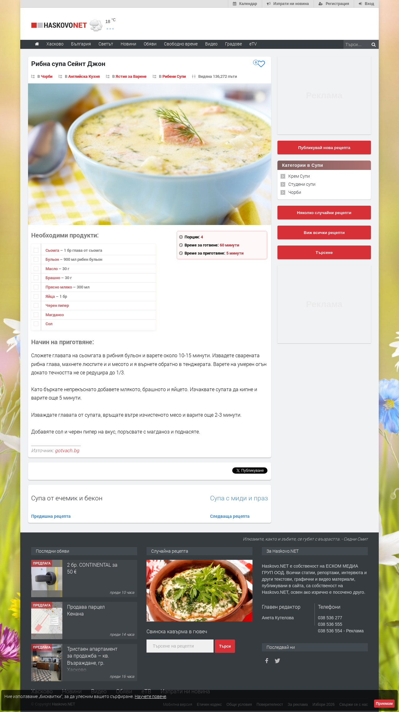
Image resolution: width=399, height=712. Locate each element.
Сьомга (53, 250)
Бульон (53, 259)
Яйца (51, 296)
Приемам (384, 703)
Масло (52, 268)
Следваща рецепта (230, 516)
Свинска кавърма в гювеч (177, 631)
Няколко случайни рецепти (324, 212)
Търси (225, 646)
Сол (49, 323)
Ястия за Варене (131, 76)
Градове (233, 44)
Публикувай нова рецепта (324, 147)
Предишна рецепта (51, 516)
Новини (128, 44)
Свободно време (181, 44)
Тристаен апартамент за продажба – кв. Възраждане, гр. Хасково (92, 659)
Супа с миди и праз (239, 498)
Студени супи (301, 184)
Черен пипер (57, 305)
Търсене (324, 252)
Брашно (53, 277)
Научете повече (150, 696)
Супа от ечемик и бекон (67, 498)
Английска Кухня (84, 76)
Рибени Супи (174, 76)
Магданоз (55, 314)
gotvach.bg (67, 450)
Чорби (46, 76)
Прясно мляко (59, 287)
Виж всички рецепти (324, 232)
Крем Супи (299, 176)
